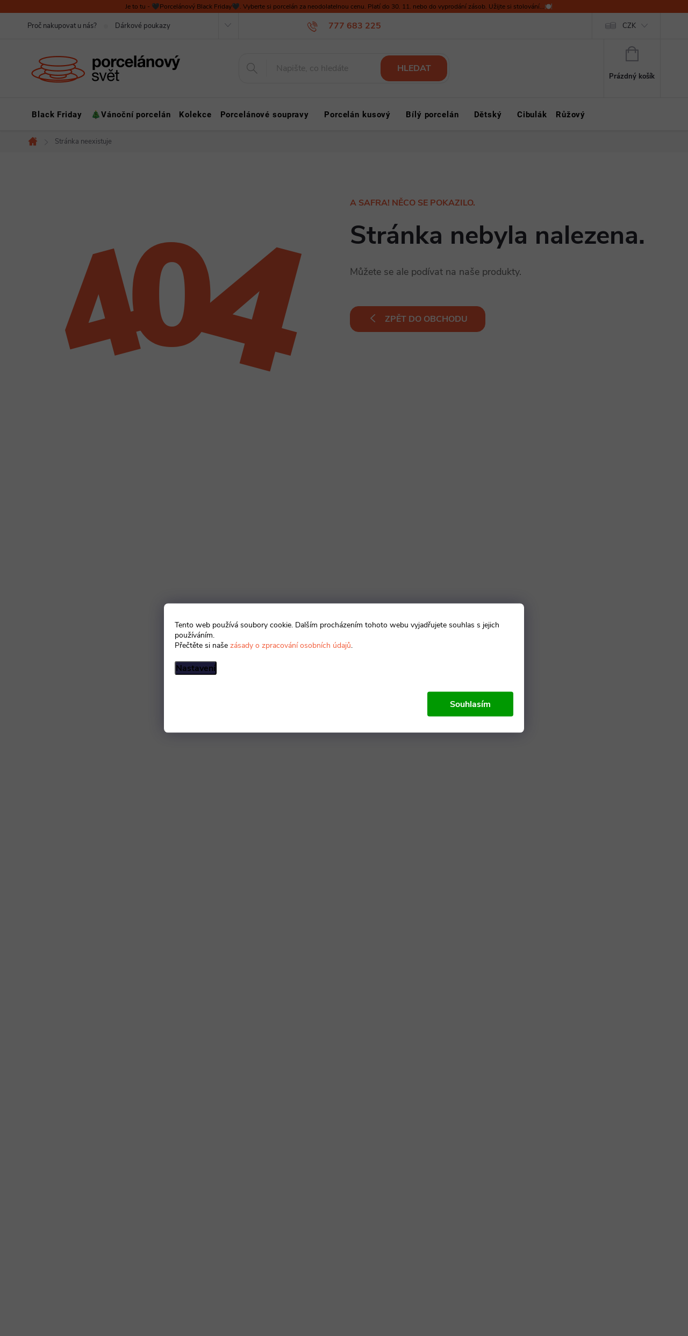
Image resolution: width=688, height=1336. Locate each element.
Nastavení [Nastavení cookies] (196, 668)
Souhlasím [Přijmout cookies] (470, 704)
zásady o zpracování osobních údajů (290, 645)
